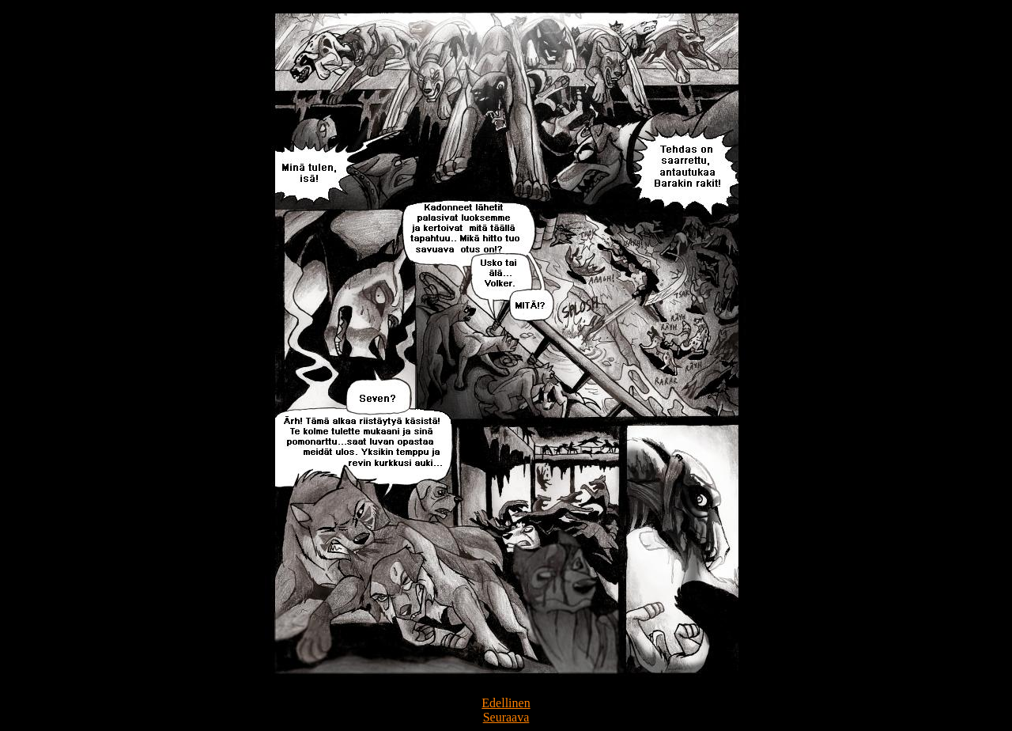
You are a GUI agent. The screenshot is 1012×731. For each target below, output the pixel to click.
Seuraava (506, 717)
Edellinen (505, 703)
